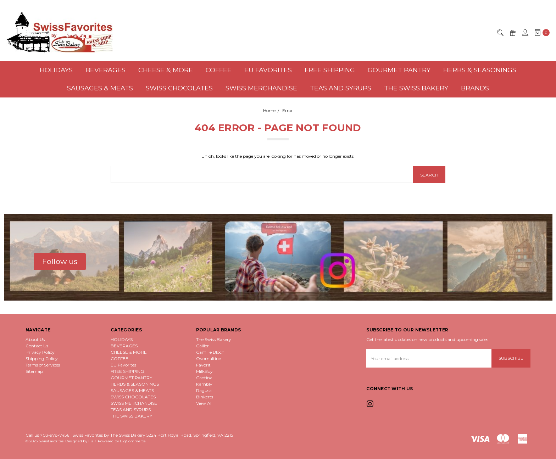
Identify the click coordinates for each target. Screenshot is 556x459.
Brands (475, 88)
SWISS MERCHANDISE (261, 88)
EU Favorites (268, 70)
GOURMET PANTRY (399, 70)
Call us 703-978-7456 (47, 435)
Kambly (204, 384)
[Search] (500, 32)
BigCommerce (133, 441)
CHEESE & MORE (165, 70)
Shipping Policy (42, 358)
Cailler (202, 345)
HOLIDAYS (56, 70)
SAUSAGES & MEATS (100, 88)
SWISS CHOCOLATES (179, 88)
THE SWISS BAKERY (416, 88)
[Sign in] (524, 32)
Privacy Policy (40, 352)
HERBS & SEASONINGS (479, 70)
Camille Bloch (210, 352)
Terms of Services (43, 365)
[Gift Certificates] (512, 32)
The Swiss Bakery (213, 339)
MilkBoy (204, 371)
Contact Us (37, 345)
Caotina (204, 377)
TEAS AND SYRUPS (340, 88)
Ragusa (204, 390)
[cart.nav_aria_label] (541, 32)
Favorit (203, 365)
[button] (60, 261)
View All (204, 403)
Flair (92, 441)
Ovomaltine (208, 358)
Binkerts (204, 396)
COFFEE (219, 70)
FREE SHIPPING (330, 70)
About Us (35, 339)
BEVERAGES (105, 70)
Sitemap (34, 371)
